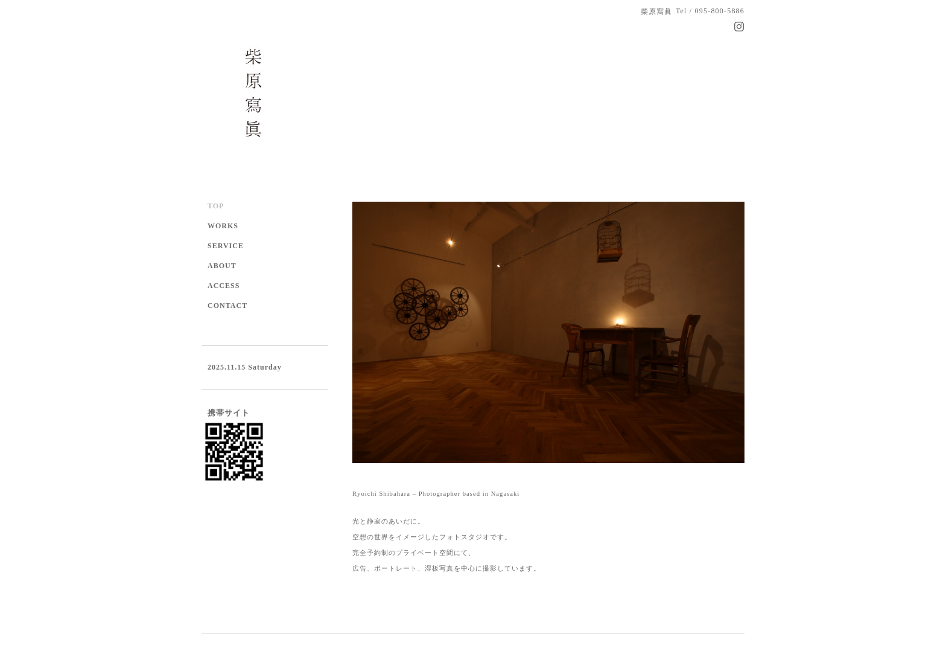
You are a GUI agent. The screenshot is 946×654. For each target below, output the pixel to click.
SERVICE (226, 246)
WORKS (223, 226)
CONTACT (227, 305)
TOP (216, 206)
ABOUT (222, 265)
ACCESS (224, 285)
